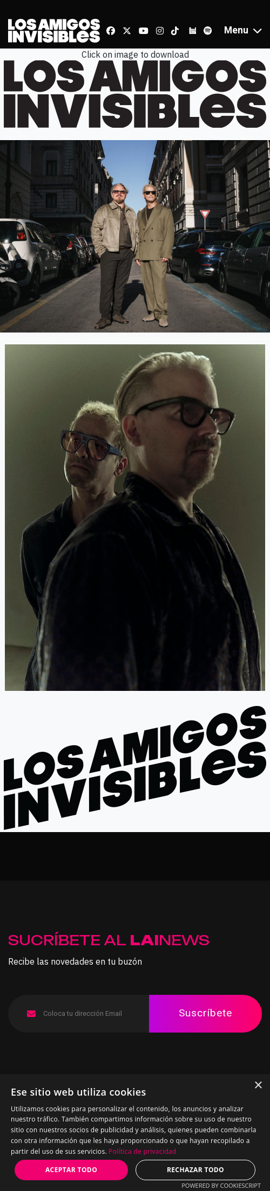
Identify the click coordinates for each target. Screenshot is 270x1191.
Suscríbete (205, 1013)
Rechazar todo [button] (195, 1169)
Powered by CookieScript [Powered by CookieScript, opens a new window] (221, 1185)
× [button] (258, 1086)
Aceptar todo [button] (71, 1169)
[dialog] (135, 1132)
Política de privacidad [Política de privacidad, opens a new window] (142, 1151)
